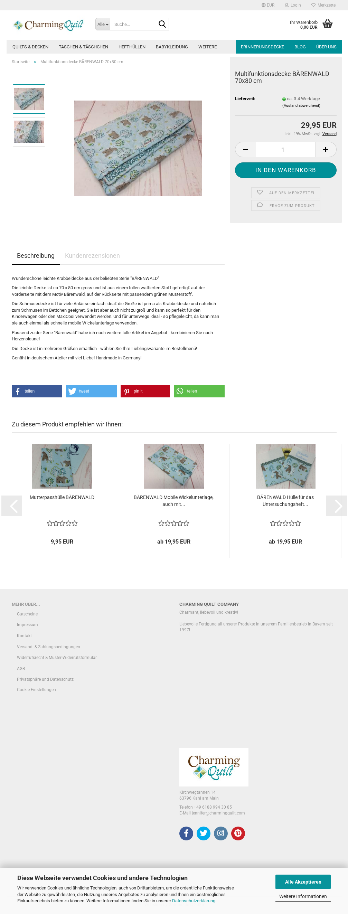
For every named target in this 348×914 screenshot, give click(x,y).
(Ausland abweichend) (301, 105)
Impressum (27, 624)
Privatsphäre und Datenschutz (45, 679)
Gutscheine (27, 614)
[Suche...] (102, 24)
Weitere (207, 46)
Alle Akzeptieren (303, 882)
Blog (300, 46)
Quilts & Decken (30, 46)
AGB (21, 668)
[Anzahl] (286, 149)
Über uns (326, 46)
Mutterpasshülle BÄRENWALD (62, 497)
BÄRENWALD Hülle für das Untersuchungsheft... (285, 500)
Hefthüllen (132, 46)
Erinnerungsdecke (262, 46)
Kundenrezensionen (92, 255)
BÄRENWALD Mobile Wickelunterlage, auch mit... (174, 500)
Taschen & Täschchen (83, 46)
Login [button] (293, 5)
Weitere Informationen (303, 896)
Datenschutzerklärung (193, 900)
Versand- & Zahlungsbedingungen (48, 646)
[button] (268, 5)
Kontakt (24, 635)
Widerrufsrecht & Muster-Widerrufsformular (57, 657)
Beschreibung (36, 255)
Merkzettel (324, 5)
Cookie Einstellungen (36, 689)
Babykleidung (172, 46)
